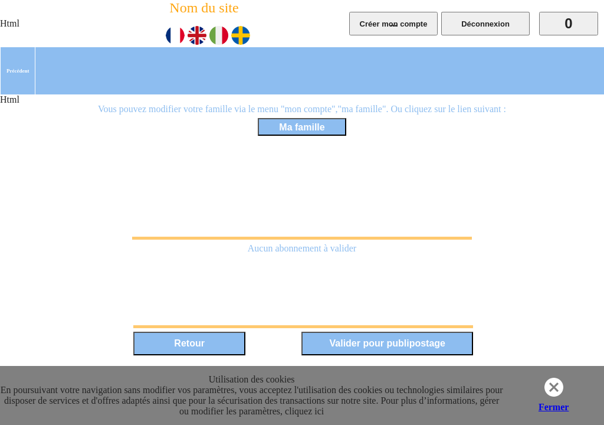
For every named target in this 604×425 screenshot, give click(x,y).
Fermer (554, 407)
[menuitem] (17, 70)
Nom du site (203, 7)
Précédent (17, 71)
